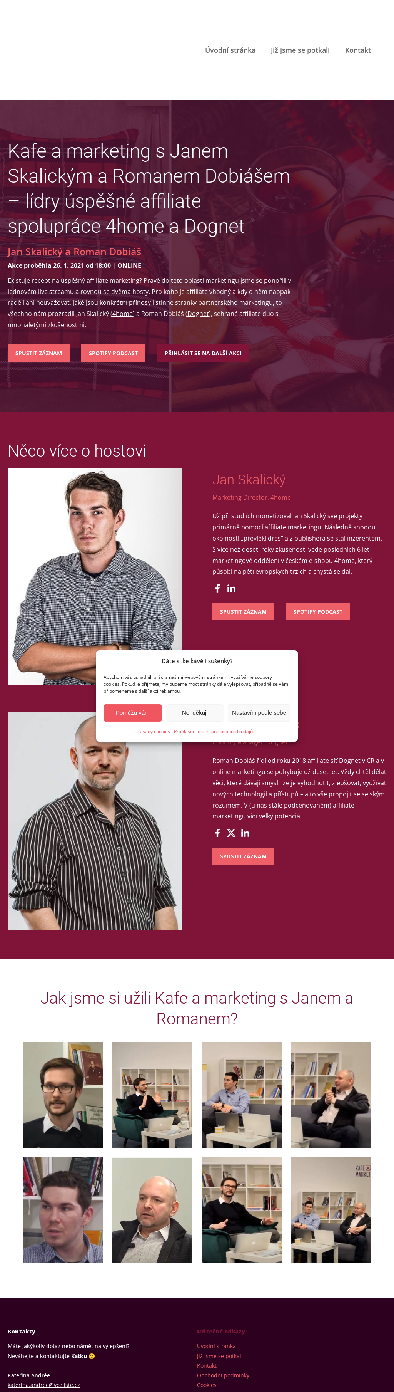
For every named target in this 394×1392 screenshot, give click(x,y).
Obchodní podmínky (223, 1302)
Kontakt (358, 13)
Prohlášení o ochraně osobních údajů (213, 731)
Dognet (198, 241)
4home (122, 241)
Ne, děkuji (195, 712)
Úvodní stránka (230, 13)
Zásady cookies (153, 731)
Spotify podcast (113, 280)
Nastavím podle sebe (259, 712)
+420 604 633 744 (30, 1322)
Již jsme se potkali (300, 13)
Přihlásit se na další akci (203, 280)
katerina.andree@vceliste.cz (44, 1312)
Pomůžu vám (133, 712)
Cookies (207, 1312)
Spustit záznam (38, 280)
